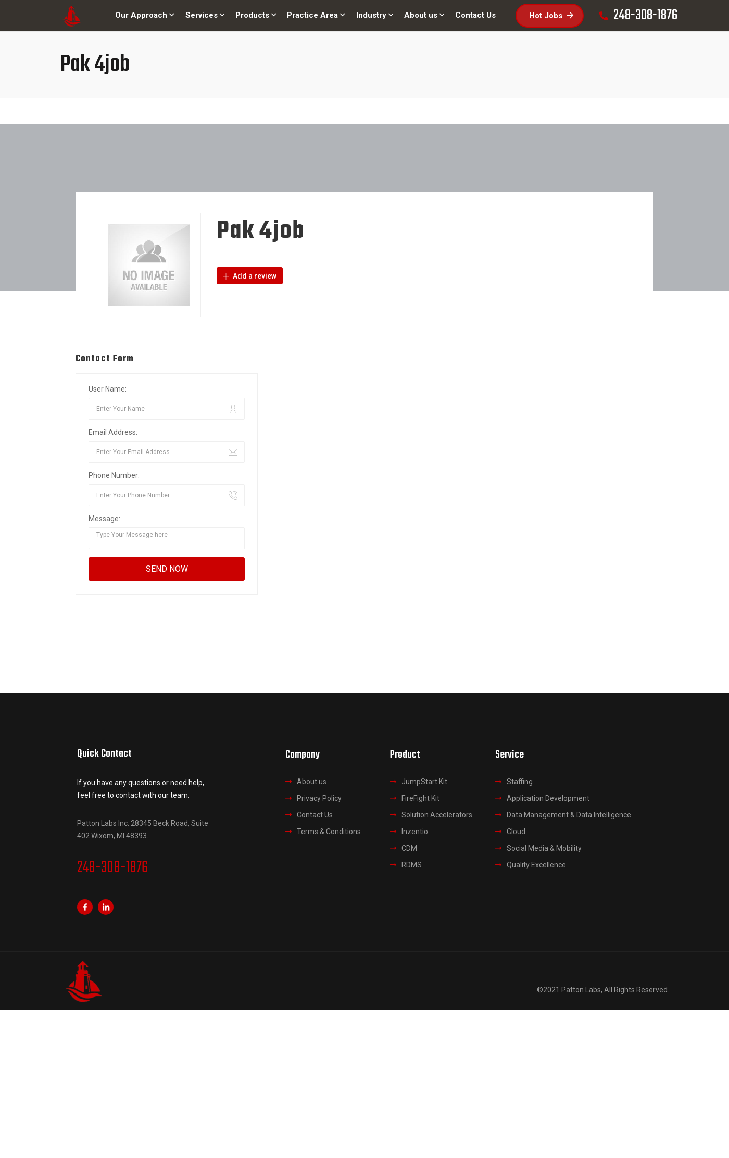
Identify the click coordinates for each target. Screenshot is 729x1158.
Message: (104, 518)
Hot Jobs (551, 15)
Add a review (249, 276)
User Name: (108, 389)
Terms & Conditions (329, 831)
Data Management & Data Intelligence (569, 815)
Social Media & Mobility (544, 848)
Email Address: (113, 432)
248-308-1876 (112, 868)
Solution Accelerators (436, 815)
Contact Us (315, 815)
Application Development (548, 798)
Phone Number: (114, 475)
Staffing (520, 781)
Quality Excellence (536, 865)
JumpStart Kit (424, 781)
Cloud (516, 831)
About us (311, 781)
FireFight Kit (420, 798)
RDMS (411, 865)
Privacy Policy (319, 798)
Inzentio (414, 831)
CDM (409, 848)
